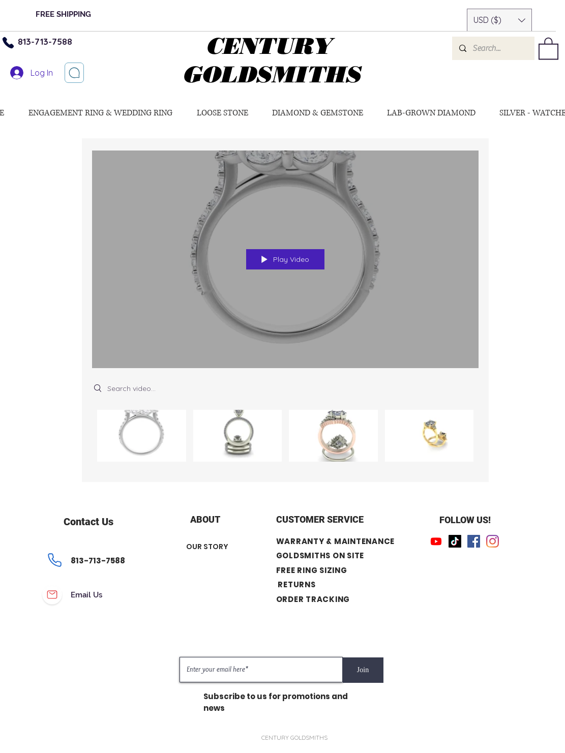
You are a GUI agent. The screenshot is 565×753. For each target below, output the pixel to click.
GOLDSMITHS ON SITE (320, 555)
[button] (499, 20)
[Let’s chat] (74, 73)
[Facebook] (473, 541)
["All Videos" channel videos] (285, 438)
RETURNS (296, 584)
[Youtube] (436, 541)
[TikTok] (455, 541)
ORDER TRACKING (313, 599)
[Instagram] (492, 541)
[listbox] (499, 20)
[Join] (363, 670)
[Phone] (55, 560)
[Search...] (492, 48)
